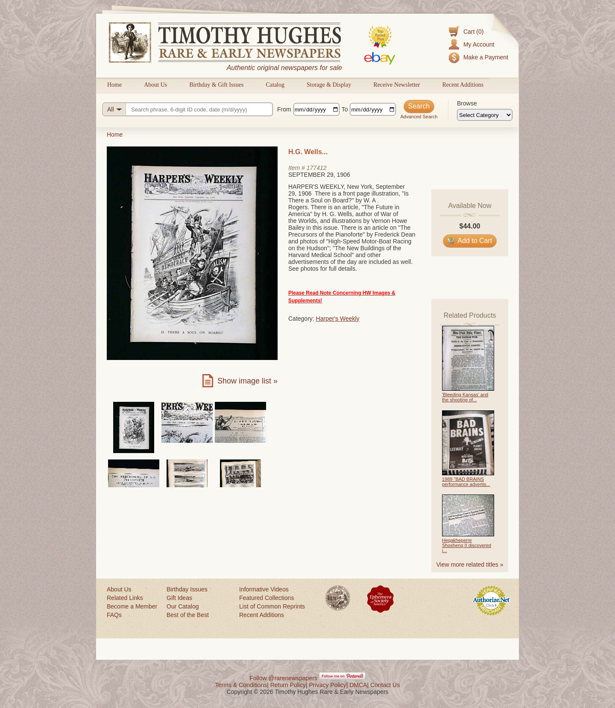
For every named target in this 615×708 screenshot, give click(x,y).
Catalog (275, 85)
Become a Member (132, 606)
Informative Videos (264, 589)
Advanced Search (418, 116)
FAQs (114, 614)
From (284, 109)
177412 (317, 167)
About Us (155, 85)
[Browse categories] (484, 115)
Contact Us (385, 685)
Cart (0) (473, 31)
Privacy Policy (327, 685)
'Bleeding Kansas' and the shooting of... (465, 397)
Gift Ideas (179, 597)
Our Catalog (183, 606)
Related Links (125, 597)
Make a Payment (485, 57)
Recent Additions (462, 85)
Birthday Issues (187, 589)
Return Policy (288, 685)
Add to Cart (470, 240)
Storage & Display (329, 85)
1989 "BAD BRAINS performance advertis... (466, 482)
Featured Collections (266, 597)
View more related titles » (470, 564)
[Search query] (187, 109)
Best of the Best (188, 614)
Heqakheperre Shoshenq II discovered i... (466, 545)
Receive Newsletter (396, 85)
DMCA (358, 685)
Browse (467, 103)
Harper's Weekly (338, 318)
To (345, 109)
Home (114, 85)
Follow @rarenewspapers (283, 678)
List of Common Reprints (272, 606)
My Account (478, 44)
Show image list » (247, 381)
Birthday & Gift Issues (216, 85)
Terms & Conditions (241, 685)
